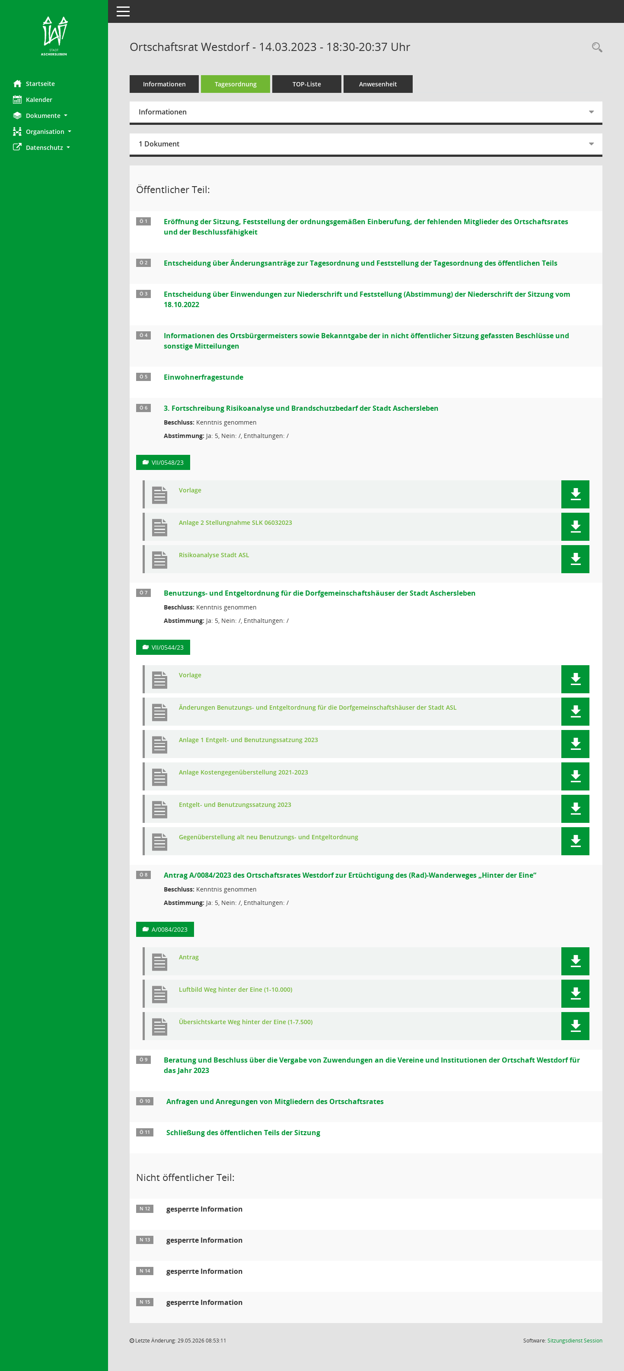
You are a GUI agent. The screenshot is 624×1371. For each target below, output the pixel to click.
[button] (54, 116)
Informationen (164, 84)
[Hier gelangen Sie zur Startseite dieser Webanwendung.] (54, 36)
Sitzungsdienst (575, 1340)
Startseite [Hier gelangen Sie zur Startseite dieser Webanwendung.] (34, 83)
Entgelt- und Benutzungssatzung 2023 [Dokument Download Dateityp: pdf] (235, 805)
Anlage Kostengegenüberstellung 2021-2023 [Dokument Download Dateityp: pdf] (243, 772)
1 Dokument (159, 144)
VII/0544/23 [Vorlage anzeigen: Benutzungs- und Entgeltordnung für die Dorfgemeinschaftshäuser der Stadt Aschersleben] (168, 647)
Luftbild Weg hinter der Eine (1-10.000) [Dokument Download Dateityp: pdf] (235, 989)
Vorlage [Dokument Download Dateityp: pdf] (190, 490)
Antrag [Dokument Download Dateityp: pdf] (189, 957)
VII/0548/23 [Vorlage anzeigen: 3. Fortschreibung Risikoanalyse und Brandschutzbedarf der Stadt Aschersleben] (168, 462)
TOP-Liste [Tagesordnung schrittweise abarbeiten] (307, 84)
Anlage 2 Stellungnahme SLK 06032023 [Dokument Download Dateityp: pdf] (235, 523)
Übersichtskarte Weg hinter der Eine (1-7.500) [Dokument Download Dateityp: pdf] (245, 1022)
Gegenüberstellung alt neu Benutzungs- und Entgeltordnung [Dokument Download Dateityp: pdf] (268, 837)
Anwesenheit (378, 84)
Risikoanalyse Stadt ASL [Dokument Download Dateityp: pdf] (214, 555)
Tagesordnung (236, 84)
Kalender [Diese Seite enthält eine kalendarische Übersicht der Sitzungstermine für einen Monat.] (32, 99)
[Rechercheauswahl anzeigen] (595, 48)
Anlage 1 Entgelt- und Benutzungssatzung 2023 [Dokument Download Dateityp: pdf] (248, 740)
